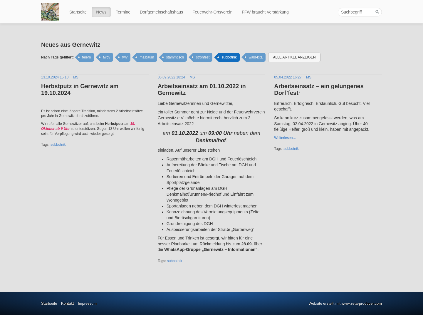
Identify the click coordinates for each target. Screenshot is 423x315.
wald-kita (256, 57)
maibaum (147, 57)
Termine (123, 12)
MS (75, 77)
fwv (124, 57)
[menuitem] (78, 12)
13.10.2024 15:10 (54, 77)
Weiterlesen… (285, 138)
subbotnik (228, 57)
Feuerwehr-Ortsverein (212, 12)
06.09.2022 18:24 (171, 77)
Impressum (87, 303)
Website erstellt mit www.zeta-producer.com (345, 303)
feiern (86, 57)
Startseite (78, 12)
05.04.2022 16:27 (287, 77)
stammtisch (175, 57)
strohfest (202, 57)
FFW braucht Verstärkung (265, 12)
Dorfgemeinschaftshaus (161, 12)
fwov (106, 57)
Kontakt (67, 303)
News (101, 12)
